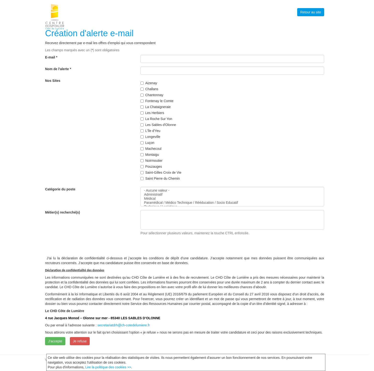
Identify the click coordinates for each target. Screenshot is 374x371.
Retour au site (310, 12)
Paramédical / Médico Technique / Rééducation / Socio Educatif (232, 203)
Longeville (150, 137)
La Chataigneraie (155, 107)
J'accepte (55, 341)
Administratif (232, 195)
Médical (232, 199)
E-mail (51, 57)
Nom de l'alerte (58, 69)
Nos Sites (52, 81)
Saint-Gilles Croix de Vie (160, 172)
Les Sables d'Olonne (158, 125)
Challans (149, 89)
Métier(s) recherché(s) (62, 212)
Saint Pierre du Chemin (160, 178)
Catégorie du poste (60, 189)
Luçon (147, 143)
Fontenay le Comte (156, 101)
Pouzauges (151, 166)
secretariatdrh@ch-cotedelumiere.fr (123, 325)
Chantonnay (151, 95)
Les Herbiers (152, 113)
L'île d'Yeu (150, 131)
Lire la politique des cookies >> (108, 367)
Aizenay (148, 83)
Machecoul (150, 149)
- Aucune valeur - (232, 190)
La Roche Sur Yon (156, 119)
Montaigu (149, 155)
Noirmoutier (151, 160)
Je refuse (80, 341)
